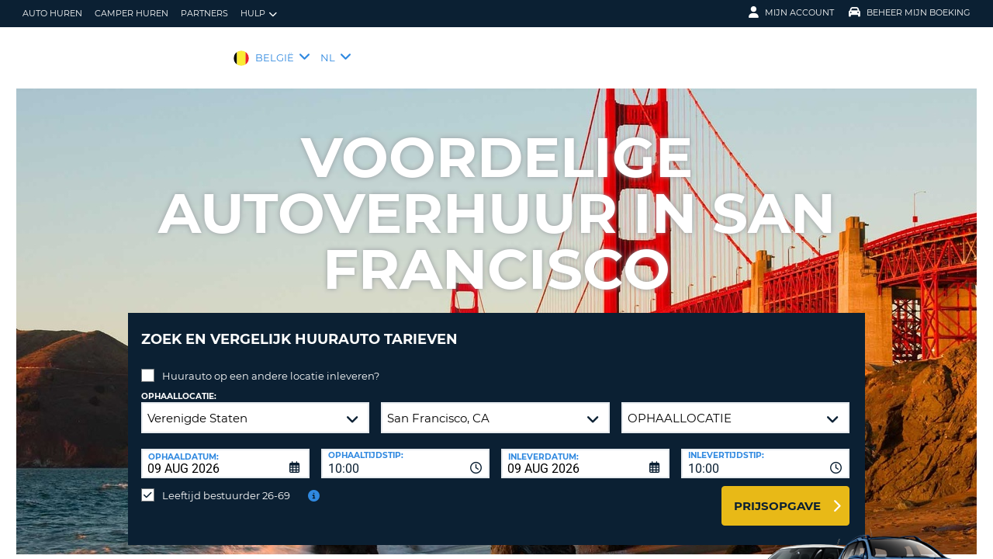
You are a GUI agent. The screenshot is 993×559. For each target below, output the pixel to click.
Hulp (258, 14)
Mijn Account (791, 12)
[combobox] (405, 452)
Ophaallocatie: (178, 385)
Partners (204, 13)
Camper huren (131, 13)
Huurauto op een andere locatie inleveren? (270, 364)
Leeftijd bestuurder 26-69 (226, 483)
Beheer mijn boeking (910, 12)
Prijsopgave (777, 494)
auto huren (52, 13)
